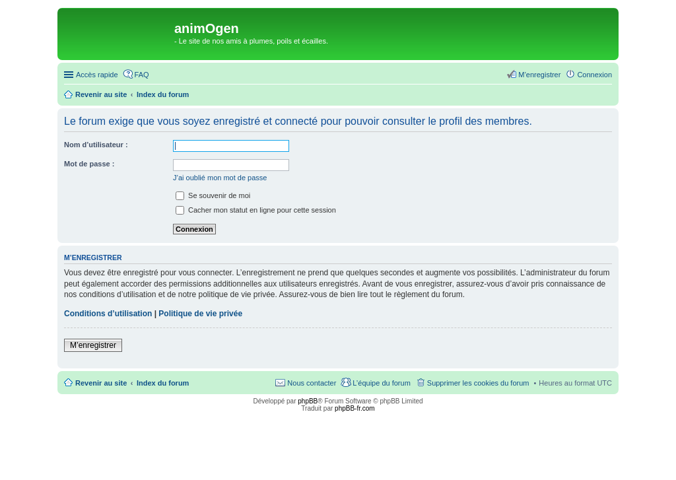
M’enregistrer (93, 345)
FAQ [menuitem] (142, 75)
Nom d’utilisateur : (96, 145)
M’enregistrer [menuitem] (539, 75)
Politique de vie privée (200, 313)
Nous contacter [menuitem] (311, 383)
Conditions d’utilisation (108, 313)
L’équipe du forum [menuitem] (381, 383)
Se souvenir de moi (213, 195)
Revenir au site (101, 383)
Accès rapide (97, 75)
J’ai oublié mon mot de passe (220, 178)
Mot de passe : (89, 164)
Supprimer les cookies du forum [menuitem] (478, 383)
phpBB (308, 401)
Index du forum (163, 383)
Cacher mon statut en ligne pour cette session (256, 210)
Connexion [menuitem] (594, 75)
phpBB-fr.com (355, 408)
